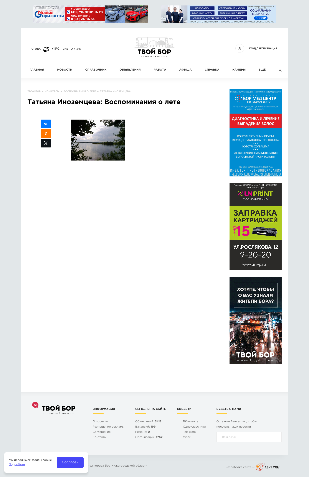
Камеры (239, 70)
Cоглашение (102, 432)
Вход (252, 48)
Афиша (185, 70)
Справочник (96, 70)
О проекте (100, 422)
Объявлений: (148, 422)
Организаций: (149, 437)
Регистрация (267, 48)
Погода (35, 49)
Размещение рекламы (108, 427)
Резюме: (142, 432)
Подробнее (17, 464)
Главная (37, 70)
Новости (64, 70)
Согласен (70, 462)
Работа (160, 70)
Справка (212, 70)
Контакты (100, 437)
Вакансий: (145, 427)
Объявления (129, 70)
